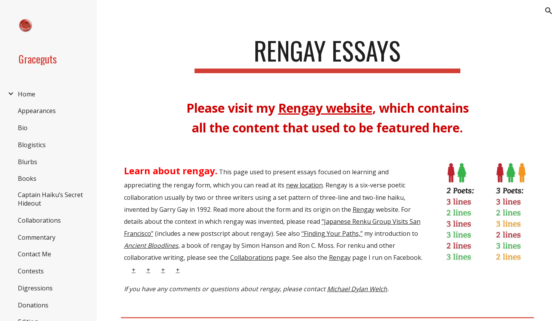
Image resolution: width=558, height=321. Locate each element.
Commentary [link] (36, 237)
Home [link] (26, 94)
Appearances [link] (37, 110)
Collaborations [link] (39, 220)
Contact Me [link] (34, 254)
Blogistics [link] (32, 145)
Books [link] (27, 178)
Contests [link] (31, 271)
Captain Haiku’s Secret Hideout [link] (50, 199)
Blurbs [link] (27, 162)
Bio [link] (23, 128)
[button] (548, 11)
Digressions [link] (35, 288)
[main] (327, 54)
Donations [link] (33, 305)
